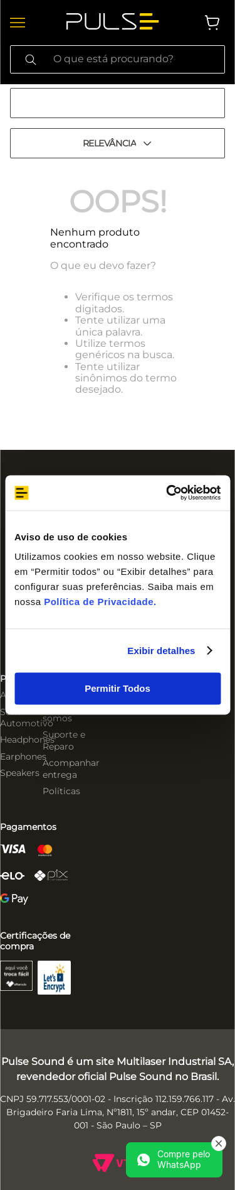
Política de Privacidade (99, 601)
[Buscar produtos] (30, 59)
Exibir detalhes (161, 650)
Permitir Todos (117, 688)
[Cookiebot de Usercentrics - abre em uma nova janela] (167, 492)
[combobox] (117, 59)
